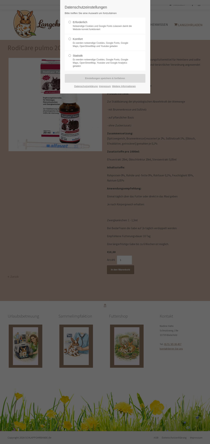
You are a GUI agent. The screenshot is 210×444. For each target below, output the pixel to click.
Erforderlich (80, 22)
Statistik (78, 55)
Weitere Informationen (124, 86)
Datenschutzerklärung (86, 86)
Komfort (78, 39)
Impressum (105, 86)
